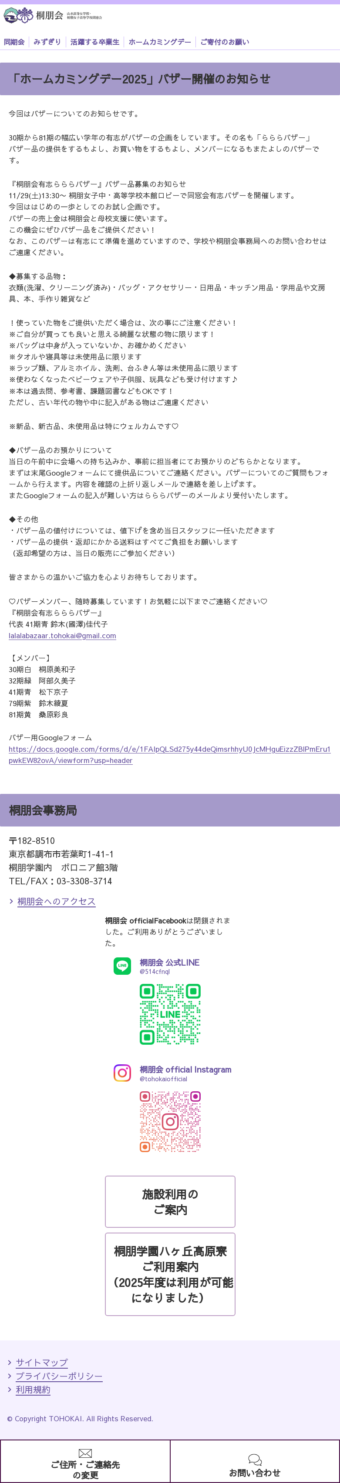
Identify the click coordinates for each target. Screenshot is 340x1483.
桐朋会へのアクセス (56, 901)
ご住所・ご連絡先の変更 (85, 1470)
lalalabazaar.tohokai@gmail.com (62, 635)
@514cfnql (170, 966)
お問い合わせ (255, 1473)
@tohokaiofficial (170, 1073)
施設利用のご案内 (170, 1201)
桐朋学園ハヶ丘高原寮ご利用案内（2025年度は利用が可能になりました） (170, 1274)
